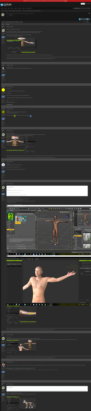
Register (89, 3)
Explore (5, 8)
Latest (8, 8)
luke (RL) (3, 65)
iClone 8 (6, 10)
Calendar (15, 8)
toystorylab (3, 108)
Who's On (23, 8)
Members (19, 8)
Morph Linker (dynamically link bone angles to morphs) (32, 10)
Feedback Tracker (29, 8)
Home (2, 8)
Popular (11, 8)
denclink (3, 161)
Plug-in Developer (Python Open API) (15, 10)
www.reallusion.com (9, 104)
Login (86, 3)
